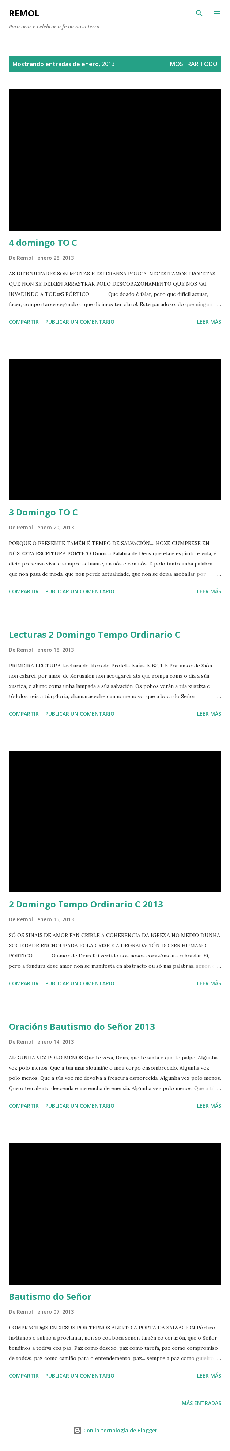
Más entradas (201, 1402)
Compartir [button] (24, 321)
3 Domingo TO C (43, 512)
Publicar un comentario (79, 321)
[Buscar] (199, 13)
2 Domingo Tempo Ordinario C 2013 (86, 904)
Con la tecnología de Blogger (115, 1430)
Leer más (209, 321)
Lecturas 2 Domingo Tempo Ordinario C (94, 634)
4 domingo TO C (43, 242)
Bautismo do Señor (50, 1296)
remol (24, 13)
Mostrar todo (194, 64)
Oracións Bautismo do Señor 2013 (82, 1026)
